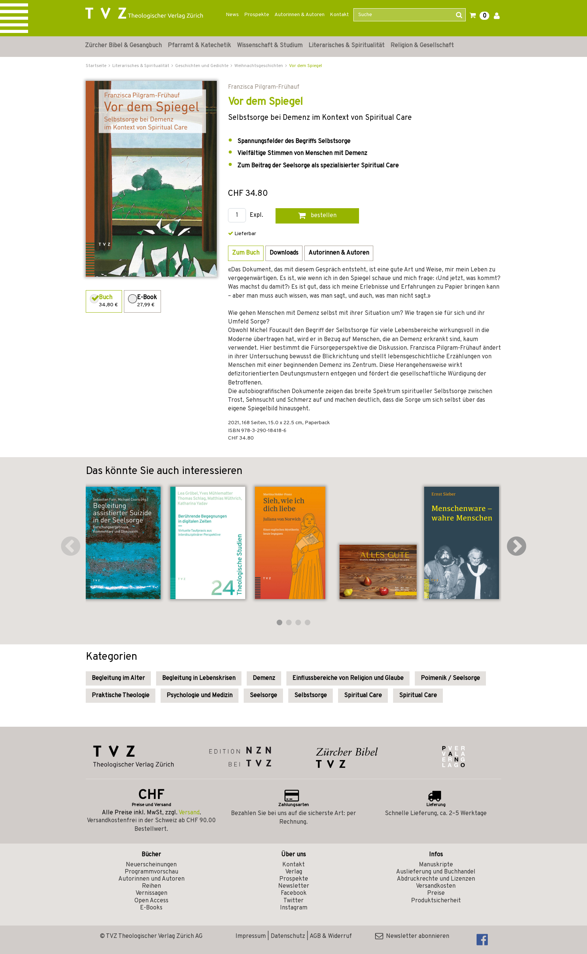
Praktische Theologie (120, 695)
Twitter (293, 901)
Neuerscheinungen (151, 865)
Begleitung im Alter (118, 678)
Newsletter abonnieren (412, 936)
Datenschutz (288, 936)
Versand (189, 813)
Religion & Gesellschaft (422, 45)
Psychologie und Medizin (199, 695)
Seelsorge (263, 695)
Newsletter (293, 886)
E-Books (151, 908)
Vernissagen (151, 893)
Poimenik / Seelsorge (450, 678)
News (232, 15)
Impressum (250, 936)
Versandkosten (436, 886)
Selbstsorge (310, 695)
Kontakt (339, 15)
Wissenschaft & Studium (269, 45)
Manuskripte (436, 865)
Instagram (293, 908)
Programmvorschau (151, 872)
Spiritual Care (363, 695)
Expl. (256, 215)
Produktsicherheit (436, 901)
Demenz (264, 678)
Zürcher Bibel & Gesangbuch (123, 45)
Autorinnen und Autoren (151, 879)
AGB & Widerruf (331, 936)
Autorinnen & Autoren (299, 15)
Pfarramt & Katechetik (199, 45)
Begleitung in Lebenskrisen (198, 678)
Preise (436, 893)
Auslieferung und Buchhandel (435, 872)
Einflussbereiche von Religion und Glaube (348, 678)
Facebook (294, 893)
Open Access (151, 901)
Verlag (293, 872)
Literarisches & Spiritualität (346, 45)
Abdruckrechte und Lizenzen (436, 879)
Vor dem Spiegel (305, 66)
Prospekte (256, 15)
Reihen (151, 886)
